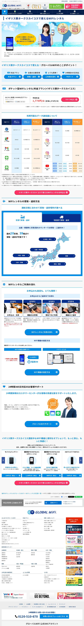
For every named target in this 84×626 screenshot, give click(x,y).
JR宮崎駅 (47, 568)
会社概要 (28, 604)
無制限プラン (25, 524)
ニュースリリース (52, 604)
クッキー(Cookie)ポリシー (38, 606)
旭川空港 (18, 555)
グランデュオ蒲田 (5, 568)
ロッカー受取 (46, 528)
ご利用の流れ (51, 76)
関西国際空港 (4, 556)
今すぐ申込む (70, 99)
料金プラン (12, 76)
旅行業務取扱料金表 (51, 606)
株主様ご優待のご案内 (48, 581)
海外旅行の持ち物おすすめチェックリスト (10, 544)
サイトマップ (62, 604)
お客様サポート (5, 542)
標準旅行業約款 (72, 606)
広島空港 (33, 566)
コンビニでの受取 (47, 524)
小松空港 (18, 568)
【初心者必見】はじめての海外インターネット (11, 528)
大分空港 (47, 556)
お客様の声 (46, 577)
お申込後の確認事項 (6, 575)
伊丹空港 (33, 553)
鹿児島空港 (48, 560)
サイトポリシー (25, 606)
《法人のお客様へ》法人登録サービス (51, 579)
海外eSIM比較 (4, 534)
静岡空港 (33, 555)
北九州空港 (48, 553)
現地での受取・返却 (48, 526)
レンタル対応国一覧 (27, 532)
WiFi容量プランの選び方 (7, 526)
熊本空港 (47, 555)
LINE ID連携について (6, 540)
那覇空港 (47, 562)
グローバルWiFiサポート (42, 424)
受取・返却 (31, 76)
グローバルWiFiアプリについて (50, 575)
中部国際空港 (4, 558)
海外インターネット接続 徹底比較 (8, 532)
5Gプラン (25, 526)
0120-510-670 (26, 616)
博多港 (47, 566)
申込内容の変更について (7, 577)
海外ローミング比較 (6, 536)
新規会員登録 (65, 1)
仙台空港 (18, 556)
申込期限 (3, 522)
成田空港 (3, 553)
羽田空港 (3, 555)
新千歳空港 (18, 553)
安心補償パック (26, 528)
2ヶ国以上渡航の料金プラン (28, 522)
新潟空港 (18, 566)
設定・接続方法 (5, 524)
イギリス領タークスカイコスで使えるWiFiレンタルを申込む (42, 192)
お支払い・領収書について (7, 583)
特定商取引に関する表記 (39, 604)
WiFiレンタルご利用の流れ (42, 332)
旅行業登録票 (62, 606)
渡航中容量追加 (26, 534)
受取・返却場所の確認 (6, 581)
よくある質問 (25, 575)
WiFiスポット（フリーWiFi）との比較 (9, 538)
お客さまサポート (68, 504)
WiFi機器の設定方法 (42, 372)
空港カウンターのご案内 (70, 502)
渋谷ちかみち (4, 566)
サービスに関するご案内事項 (7, 530)
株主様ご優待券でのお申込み (76, 1)
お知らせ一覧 (46, 583)
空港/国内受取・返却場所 (49, 530)
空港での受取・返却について (50, 520)
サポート (69, 76)
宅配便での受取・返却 (48, 522)
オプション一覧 (26, 530)
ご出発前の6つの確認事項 (7, 579)
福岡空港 (3, 560)
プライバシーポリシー (13, 606)
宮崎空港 (47, 558)
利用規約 (21, 604)
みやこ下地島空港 (49, 564)
